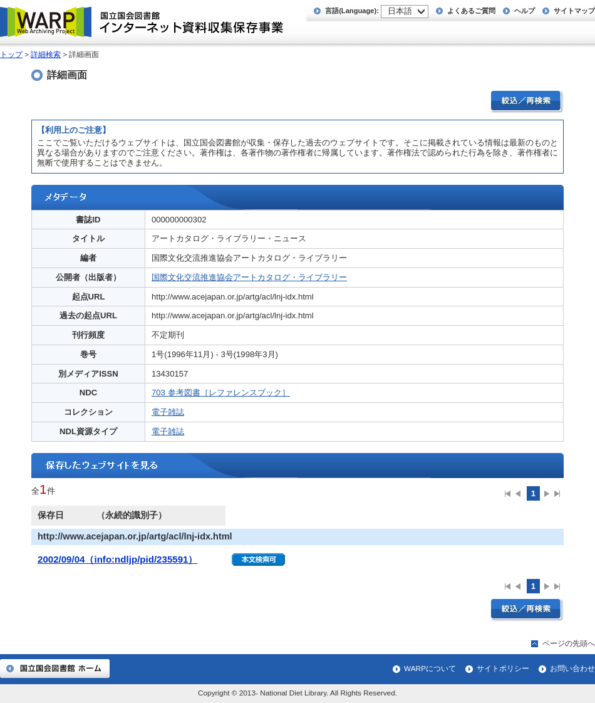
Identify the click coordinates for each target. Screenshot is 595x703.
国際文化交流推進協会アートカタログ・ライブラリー (249, 277)
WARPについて (430, 668)
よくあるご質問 (471, 10)
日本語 (400, 11)
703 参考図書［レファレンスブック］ (221, 392)
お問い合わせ (572, 668)
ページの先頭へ (568, 643)
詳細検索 (46, 54)
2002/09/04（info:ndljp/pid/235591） (117, 559)
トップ (11, 54)
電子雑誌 (168, 412)
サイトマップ (574, 10)
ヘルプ (524, 10)
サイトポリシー (503, 668)
